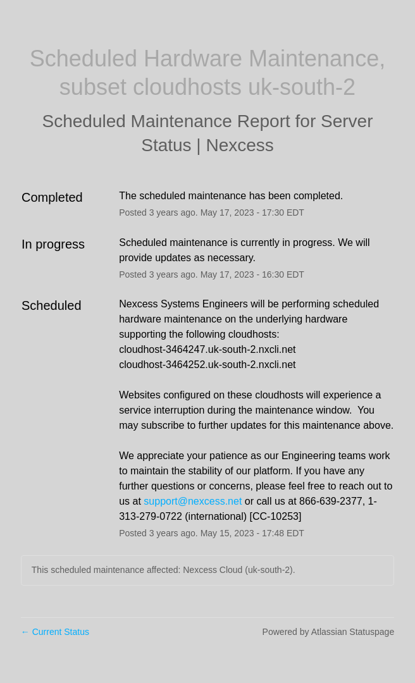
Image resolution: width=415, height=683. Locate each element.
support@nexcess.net (193, 501)
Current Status (55, 632)
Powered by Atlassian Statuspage (329, 632)
